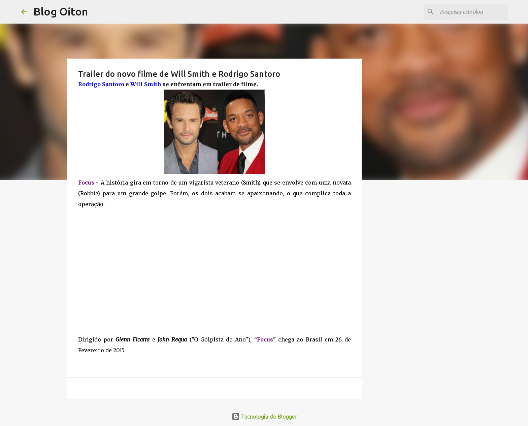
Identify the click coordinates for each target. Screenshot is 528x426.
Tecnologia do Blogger (264, 417)
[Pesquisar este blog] (472, 12)
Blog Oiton (60, 11)
